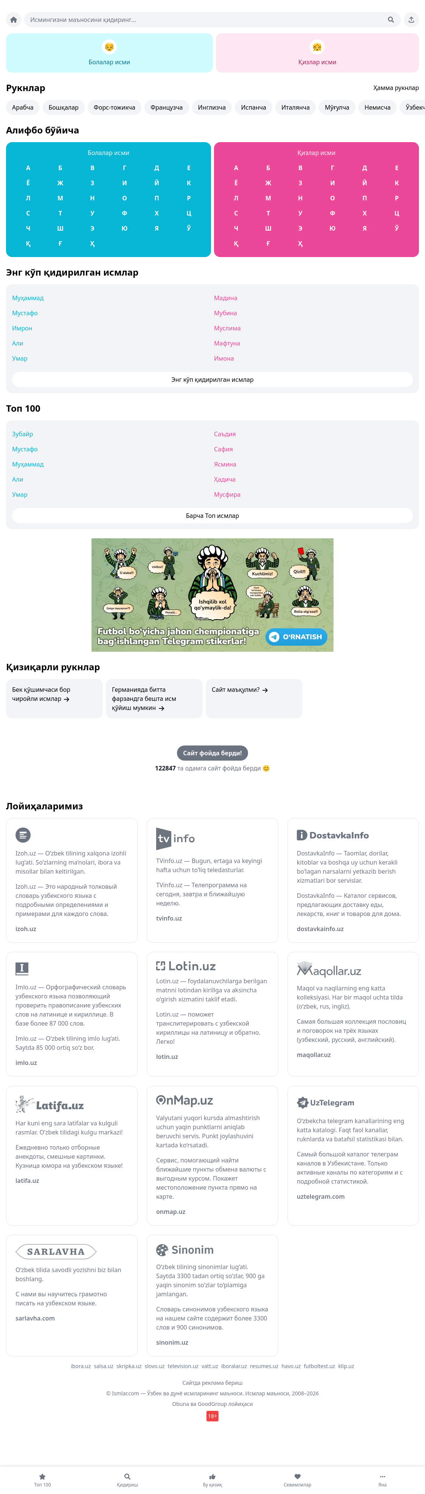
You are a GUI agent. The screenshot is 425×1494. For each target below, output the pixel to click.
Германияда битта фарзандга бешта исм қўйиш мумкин (144, 698)
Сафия (223, 449)
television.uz (183, 1366)
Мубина (225, 313)
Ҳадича (225, 479)
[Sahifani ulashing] (411, 19)
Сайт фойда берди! (212, 753)
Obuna (180, 1403)
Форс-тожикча (114, 107)
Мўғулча (337, 107)
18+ (212, 1416)
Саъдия (225, 434)
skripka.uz (129, 1366)
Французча (166, 107)
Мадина (225, 298)
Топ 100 (23, 408)
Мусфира (227, 494)
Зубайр (22, 434)
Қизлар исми (317, 153)
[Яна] (382, 1480)
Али (17, 343)
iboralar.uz (234, 1366)
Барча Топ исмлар (212, 515)
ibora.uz (81, 1366)
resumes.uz (264, 1366)
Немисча (378, 107)
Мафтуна (227, 343)
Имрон (22, 328)
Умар (20, 358)
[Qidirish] (391, 19)
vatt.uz (210, 1366)
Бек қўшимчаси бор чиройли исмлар (41, 694)
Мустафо (25, 313)
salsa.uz (103, 1366)
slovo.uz (155, 1366)
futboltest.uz (319, 1366)
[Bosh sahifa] (13, 19)
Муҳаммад (27, 298)
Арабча (23, 107)
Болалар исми (108, 153)
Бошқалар (64, 107)
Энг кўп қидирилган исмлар (72, 272)
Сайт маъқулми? (240, 689)
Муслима (227, 328)
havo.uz (291, 1366)
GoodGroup (212, 1403)
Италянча (295, 107)
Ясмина (225, 464)
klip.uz (346, 1366)
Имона (224, 358)
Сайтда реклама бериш (213, 1382)
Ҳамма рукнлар (396, 88)
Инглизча (212, 107)
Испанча (253, 107)
